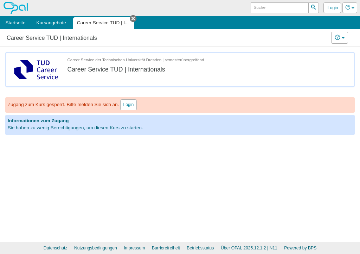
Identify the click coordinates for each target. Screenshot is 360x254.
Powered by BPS (300, 248)
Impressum (134, 248)
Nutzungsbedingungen (95, 248)
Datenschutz (56, 248)
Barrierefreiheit (166, 248)
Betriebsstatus (200, 248)
